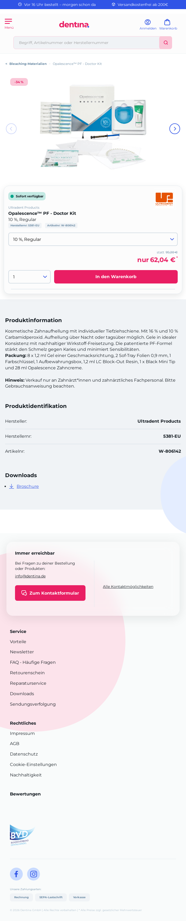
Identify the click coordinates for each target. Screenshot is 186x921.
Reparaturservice (28, 683)
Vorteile (18, 641)
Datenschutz (24, 754)
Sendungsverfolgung (33, 704)
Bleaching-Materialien (28, 64)
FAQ (14, 662)
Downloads (22, 693)
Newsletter (22, 651)
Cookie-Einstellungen (33, 764)
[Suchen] (165, 42)
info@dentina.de (30, 576)
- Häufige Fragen (37, 662)
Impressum (22, 733)
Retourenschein (27, 672)
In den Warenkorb (115, 276)
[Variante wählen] (93, 239)
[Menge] (29, 276)
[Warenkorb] (170, 26)
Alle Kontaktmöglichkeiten (128, 586)
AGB (14, 743)
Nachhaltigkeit (26, 775)
